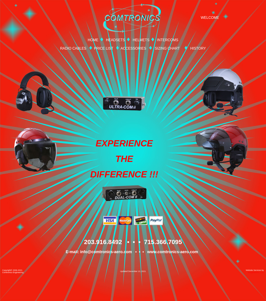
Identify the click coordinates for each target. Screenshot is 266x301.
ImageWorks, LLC (256, 272)
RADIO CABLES (73, 48)
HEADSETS (115, 40)
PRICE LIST (103, 48)
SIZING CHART (167, 48)
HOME (93, 40)
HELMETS (141, 40)
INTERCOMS (167, 40)
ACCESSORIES (133, 48)
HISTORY (198, 48)
